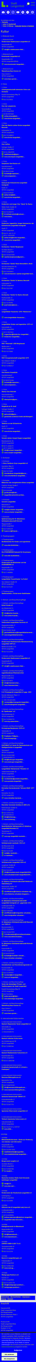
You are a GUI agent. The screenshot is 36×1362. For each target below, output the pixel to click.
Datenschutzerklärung (8, 1347)
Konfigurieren (18, 1350)
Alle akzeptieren (9, 1359)
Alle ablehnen (9, 1354)
